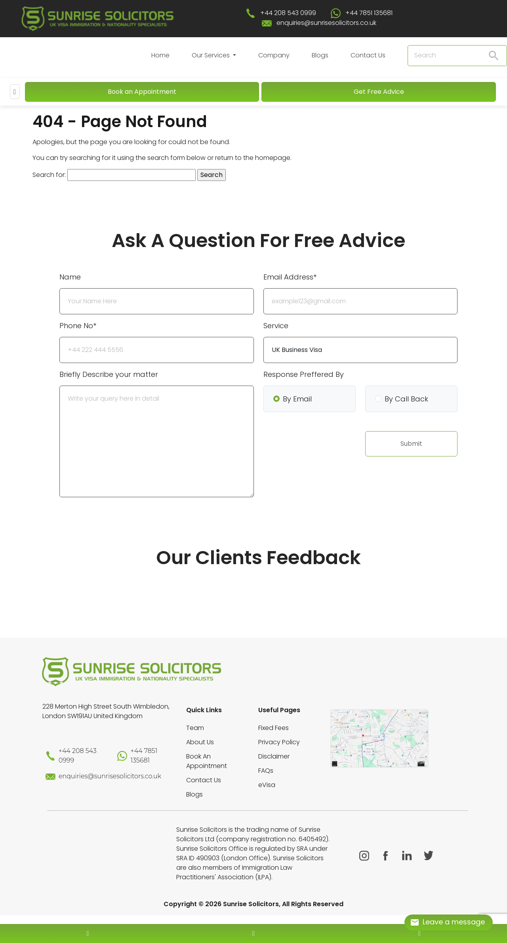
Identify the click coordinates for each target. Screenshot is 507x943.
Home (160, 55)
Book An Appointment (206, 761)
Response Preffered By (303, 374)
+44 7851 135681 (369, 12)
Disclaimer (274, 756)
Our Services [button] (211, 55)
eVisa (266, 784)
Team (195, 727)
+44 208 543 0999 (288, 12)
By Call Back (406, 399)
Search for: (49, 174)
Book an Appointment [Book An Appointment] (142, 91)
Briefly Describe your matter (108, 374)
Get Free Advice (379, 91)
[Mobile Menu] (15, 91)
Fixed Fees (273, 727)
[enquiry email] (253, 933)
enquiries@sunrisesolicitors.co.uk (326, 22)
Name (70, 277)
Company (274, 55)
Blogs (320, 55)
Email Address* (289, 277)
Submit (411, 443)
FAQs (265, 770)
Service (275, 326)
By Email (297, 399)
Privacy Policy (279, 742)
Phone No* (77, 326)
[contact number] (87, 933)
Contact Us (368, 55)
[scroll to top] (253, 909)
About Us (200, 742)
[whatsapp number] (419, 933)
